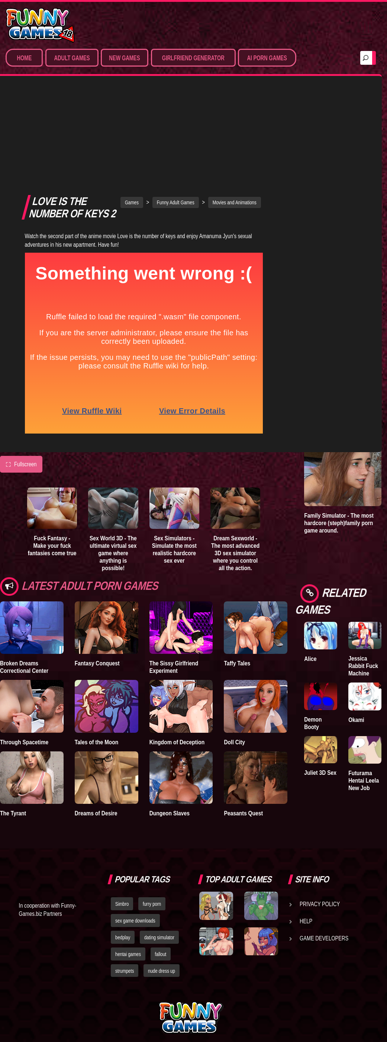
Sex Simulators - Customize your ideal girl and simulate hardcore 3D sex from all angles (338, 317)
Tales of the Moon (97, 647)
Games (132, 108)
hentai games (128, 929)
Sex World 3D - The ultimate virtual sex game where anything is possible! (113, 458)
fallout (161, 929)
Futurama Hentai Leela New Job (363, 780)
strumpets (124, 946)
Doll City (234, 647)
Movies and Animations (235, 108)
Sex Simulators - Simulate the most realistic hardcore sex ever (174, 455)
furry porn (152, 879)
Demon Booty (313, 723)
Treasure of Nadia (318, 151)
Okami (356, 719)
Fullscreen (21, 370)
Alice (310, 658)
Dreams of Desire (96, 718)
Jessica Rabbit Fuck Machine (363, 666)
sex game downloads (135, 896)
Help (306, 896)
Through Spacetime (24, 647)
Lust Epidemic (359, 151)
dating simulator (159, 912)
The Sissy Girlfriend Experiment (174, 572)
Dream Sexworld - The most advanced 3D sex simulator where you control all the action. (235, 458)
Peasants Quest (243, 718)
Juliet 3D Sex (320, 772)
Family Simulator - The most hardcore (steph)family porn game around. (339, 523)
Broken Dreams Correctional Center (24, 572)
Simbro (122, 879)
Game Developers (324, 913)
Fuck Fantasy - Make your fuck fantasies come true (52, 451)
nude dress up (161, 946)
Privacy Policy (320, 879)
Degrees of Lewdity (317, 205)
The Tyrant (13, 718)
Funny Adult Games (175, 108)
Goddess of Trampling (362, 205)
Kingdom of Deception (177, 647)
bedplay (122, 912)
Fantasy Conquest (97, 569)
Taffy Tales (237, 569)
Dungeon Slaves (169, 718)
